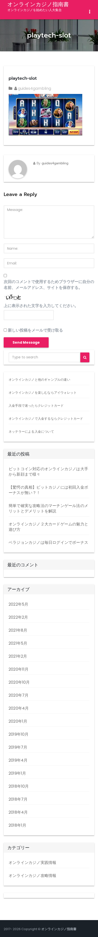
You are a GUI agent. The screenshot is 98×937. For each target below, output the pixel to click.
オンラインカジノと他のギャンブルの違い (39, 379)
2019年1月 (17, 773)
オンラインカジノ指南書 (38, 6)
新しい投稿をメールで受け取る (35, 330)
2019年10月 (19, 734)
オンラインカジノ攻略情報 (32, 875)
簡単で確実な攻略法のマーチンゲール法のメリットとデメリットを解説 (48, 508)
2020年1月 (18, 721)
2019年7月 (18, 747)
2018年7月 (18, 799)
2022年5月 (18, 604)
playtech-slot (23, 78)
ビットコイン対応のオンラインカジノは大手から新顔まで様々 (48, 471)
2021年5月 (18, 643)
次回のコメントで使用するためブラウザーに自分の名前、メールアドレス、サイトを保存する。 (49, 284)
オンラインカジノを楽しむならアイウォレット (43, 392)
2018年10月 (19, 786)
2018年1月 (17, 825)
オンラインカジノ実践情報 (32, 862)
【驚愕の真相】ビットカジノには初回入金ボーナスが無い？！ (48, 489)
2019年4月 (18, 760)
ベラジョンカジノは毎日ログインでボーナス (48, 542)
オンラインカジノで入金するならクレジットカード (46, 418)
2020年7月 (18, 695)
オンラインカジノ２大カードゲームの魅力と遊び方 (48, 526)
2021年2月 (18, 656)
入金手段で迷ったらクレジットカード (36, 405)
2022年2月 (18, 617)
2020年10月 (19, 682)
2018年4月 (18, 812)
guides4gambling (32, 88)
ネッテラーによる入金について (31, 431)
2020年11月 (19, 669)
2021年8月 (18, 630)
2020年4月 (19, 708)
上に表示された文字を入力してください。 (41, 306)
